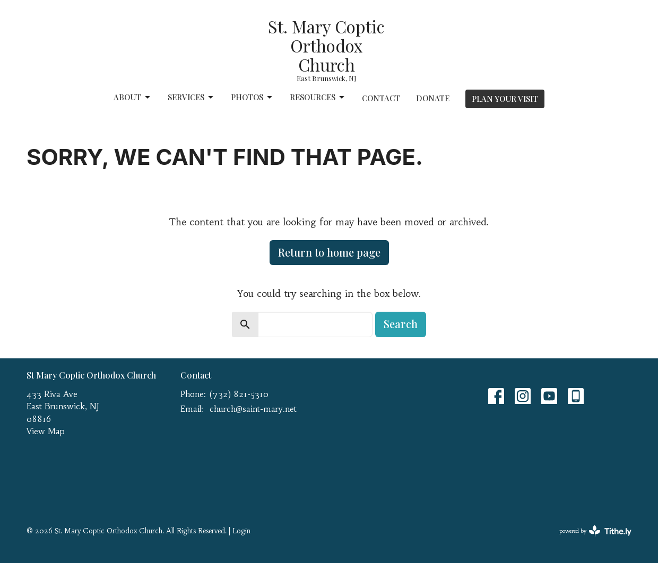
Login (241, 530)
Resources (318, 97)
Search (401, 323)
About (133, 97)
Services (191, 97)
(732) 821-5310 (239, 394)
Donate (432, 98)
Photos (252, 97)
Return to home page (329, 252)
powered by (595, 530)
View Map (46, 431)
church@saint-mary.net (253, 409)
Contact (381, 98)
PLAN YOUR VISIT (505, 98)
